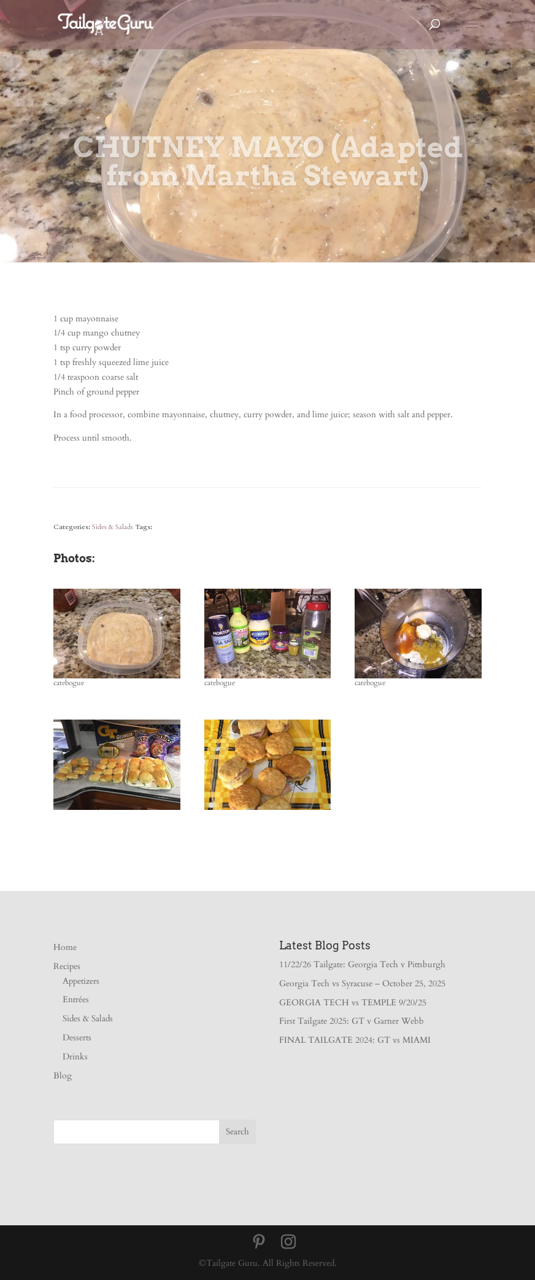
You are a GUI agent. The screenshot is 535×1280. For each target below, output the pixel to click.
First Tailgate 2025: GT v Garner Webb (351, 1021)
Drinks (75, 1056)
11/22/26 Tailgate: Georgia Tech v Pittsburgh (362, 964)
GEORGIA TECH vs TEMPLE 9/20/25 (352, 1002)
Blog (62, 1076)
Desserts (77, 1037)
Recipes (66, 966)
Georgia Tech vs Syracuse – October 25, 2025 (362, 983)
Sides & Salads (112, 527)
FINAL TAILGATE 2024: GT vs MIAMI (355, 1040)
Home (65, 947)
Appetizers (81, 981)
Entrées (76, 999)
